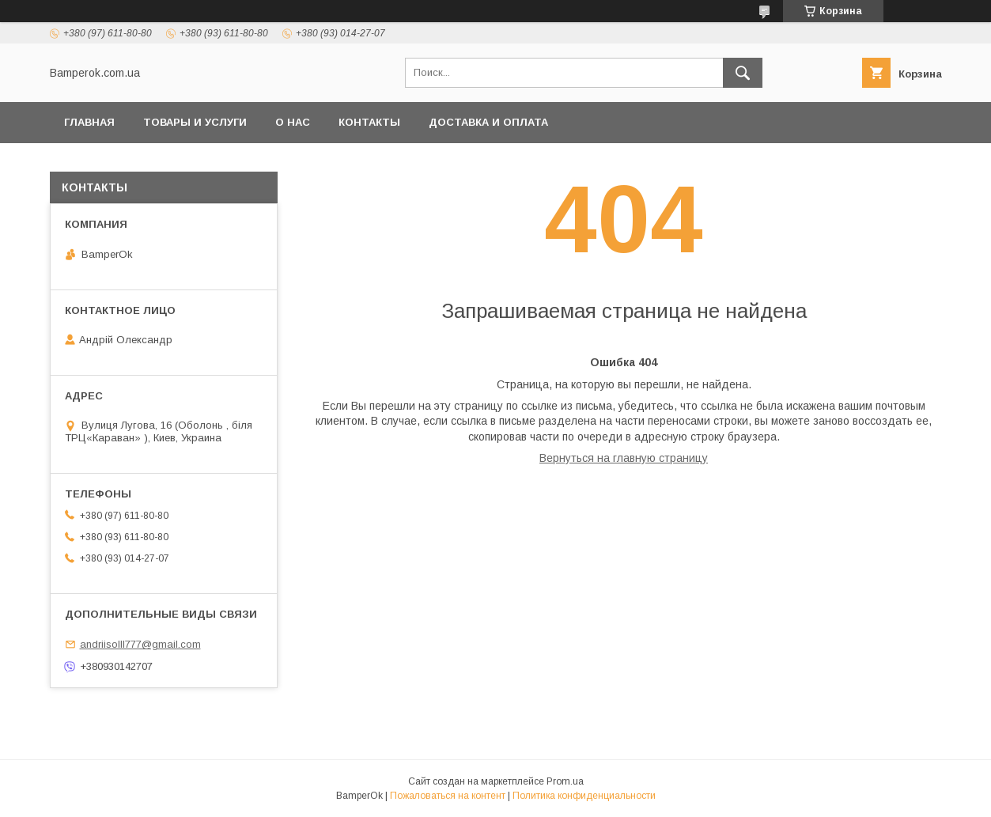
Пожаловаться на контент (447, 795)
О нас (292, 122)
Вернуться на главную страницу (623, 458)
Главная (89, 122)
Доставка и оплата (488, 122)
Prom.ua (565, 781)
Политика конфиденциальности (584, 795)
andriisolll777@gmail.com (140, 644)
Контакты (369, 122)
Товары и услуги (195, 122)
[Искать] (742, 73)
